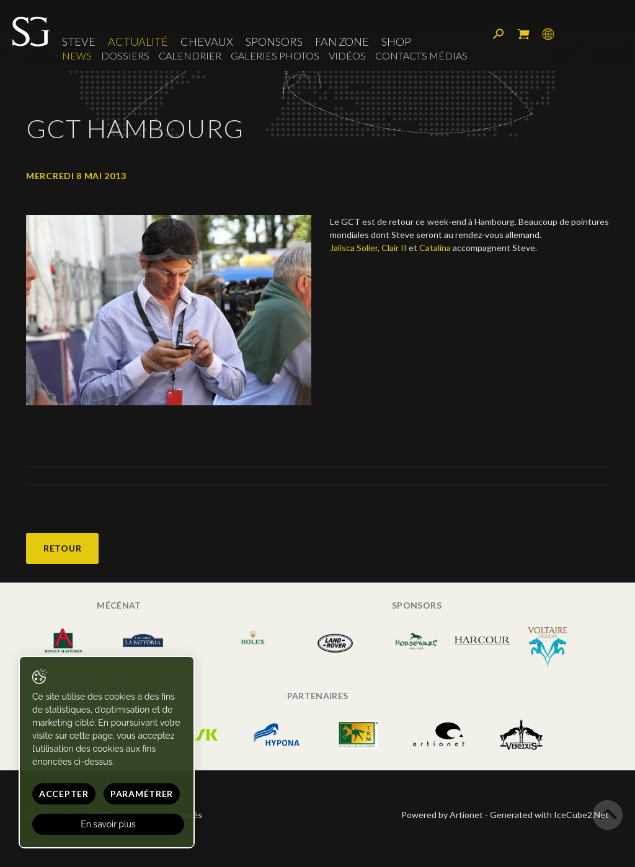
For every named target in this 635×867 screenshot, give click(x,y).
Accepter (64, 793)
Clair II (395, 247)
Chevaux (206, 41)
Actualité (138, 41)
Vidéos (347, 55)
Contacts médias (421, 55)
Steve (78, 41)
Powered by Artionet (442, 814)
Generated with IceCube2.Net (549, 814)
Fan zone (342, 41)
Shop (396, 41)
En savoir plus (108, 824)
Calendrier (190, 55)
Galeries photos (275, 55)
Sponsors (274, 41)
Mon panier (523, 34)
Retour (62, 548)
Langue (548, 34)
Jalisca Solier (354, 247)
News (77, 55)
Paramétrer (141, 793)
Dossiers (125, 55)
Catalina (435, 247)
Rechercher (498, 34)
